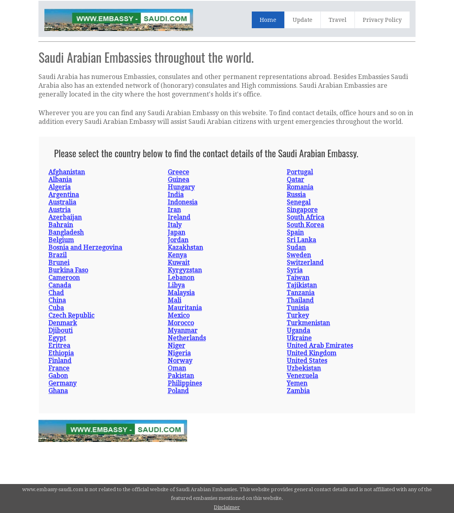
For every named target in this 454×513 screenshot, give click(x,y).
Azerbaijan (65, 217)
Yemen (297, 383)
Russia (296, 195)
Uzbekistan (304, 368)
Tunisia (298, 308)
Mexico (179, 315)
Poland (178, 391)
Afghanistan (66, 172)
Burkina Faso (68, 270)
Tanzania (300, 293)
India (176, 195)
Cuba (56, 308)
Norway (180, 360)
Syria (295, 270)
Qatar (295, 179)
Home (268, 20)
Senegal (298, 202)
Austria (59, 210)
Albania (60, 179)
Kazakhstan (185, 247)
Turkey (298, 315)
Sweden (299, 255)
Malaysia (181, 293)
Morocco (181, 323)
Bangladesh (66, 232)
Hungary (181, 187)
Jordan (178, 240)
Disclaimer (227, 507)
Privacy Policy (382, 20)
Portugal (300, 172)
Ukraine (299, 338)
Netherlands (187, 338)
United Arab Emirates (320, 345)
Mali (174, 300)
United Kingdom (311, 353)
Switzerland (305, 262)
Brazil (57, 255)
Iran (174, 210)
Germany (62, 383)
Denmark (62, 323)
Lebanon (181, 278)
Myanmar (182, 330)
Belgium (61, 240)
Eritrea (59, 345)
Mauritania (185, 308)
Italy (175, 225)
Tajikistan (302, 285)
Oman (177, 368)
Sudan (296, 247)
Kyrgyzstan (185, 270)
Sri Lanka (301, 240)
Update (302, 20)
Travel (338, 20)
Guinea (178, 179)
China (57, 300)
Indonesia (182, 202)
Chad (56, 293)
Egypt (57, 338)
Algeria (59, 187)
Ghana (58, 391)
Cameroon (64, 278)
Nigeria (179, 353)
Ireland (179, 217)
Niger (176, 345)
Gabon (58, 376)
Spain (295, 232)
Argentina (63, 195)
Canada (59, 285)
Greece (178, 172)
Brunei (58, 262)
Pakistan (181, 376)
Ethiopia (61, 353)
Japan (176, 232)
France (58, 368)
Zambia (298, 391)
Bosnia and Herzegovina (85, 247)
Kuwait (179, 262)
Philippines (185, 383)
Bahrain (60, 225)
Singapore (302, 210)
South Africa (305, 217)
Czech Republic (71, 315)
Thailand (300, 300)
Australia (62, 202)
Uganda (298, 330)
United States (307, 360)
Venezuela (302, 376)
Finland (59, 360)
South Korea (305, 225)
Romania (300, 187)
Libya (176, 285)
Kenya (177, 255)
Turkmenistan (308, 323)
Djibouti (60, 330)
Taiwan (298, 278)
